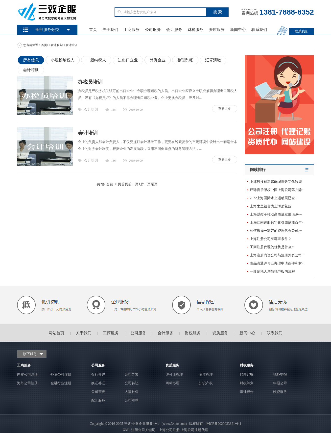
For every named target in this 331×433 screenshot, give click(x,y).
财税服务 (195, 29)
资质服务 (217, 29)
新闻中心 (238, 29)
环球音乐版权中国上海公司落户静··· (277, 190)
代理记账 (247, 374)
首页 (93, 29)
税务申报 (280, 374)
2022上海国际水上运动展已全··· (274, 198)
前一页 (133, 184)
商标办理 (172, 383)
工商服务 (132, 29)
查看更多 (224, 108)
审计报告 (247, 392)
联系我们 (259, 29)
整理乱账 (185, 60)
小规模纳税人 (62, 60)
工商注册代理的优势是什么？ (272, 247)
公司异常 (132, 374)
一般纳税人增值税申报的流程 (272, 271)
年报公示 (280, 383)
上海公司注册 (169, 430)
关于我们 (110, 29)
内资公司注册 (27, 374)
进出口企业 (128, 60)
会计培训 (71, 45)
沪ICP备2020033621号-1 (223, 424)
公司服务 (153, 29)
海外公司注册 (27, 383)
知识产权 (206, 383)
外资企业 (158, 60)
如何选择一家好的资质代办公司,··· (276, 231)
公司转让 (132, 383)
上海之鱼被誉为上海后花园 (270, 206)
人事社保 (132, 392)
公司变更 (98, 392)
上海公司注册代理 (194, 430)
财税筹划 (247, 383)
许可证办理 (174, 374)
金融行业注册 (60, 383)
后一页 (145, 184)
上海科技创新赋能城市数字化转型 (276, 182)
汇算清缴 (213, 60)
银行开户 (98, 374)
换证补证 (98, 383)
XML (126, 430)
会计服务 (174, 29)
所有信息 (31, 60)
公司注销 (132, 400)
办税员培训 (90, 82)
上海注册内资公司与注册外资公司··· (277, 255)
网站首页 (56, 333)
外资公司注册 (60, 374)
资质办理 (206, 374)
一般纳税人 (96, 60)
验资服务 (280, 392)
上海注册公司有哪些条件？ (270, 239)
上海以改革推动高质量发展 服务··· (276, 214)
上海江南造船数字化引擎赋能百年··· (277, 222)
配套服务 (98, 400)
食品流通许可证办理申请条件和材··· (277, 263)
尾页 (154, 184)
